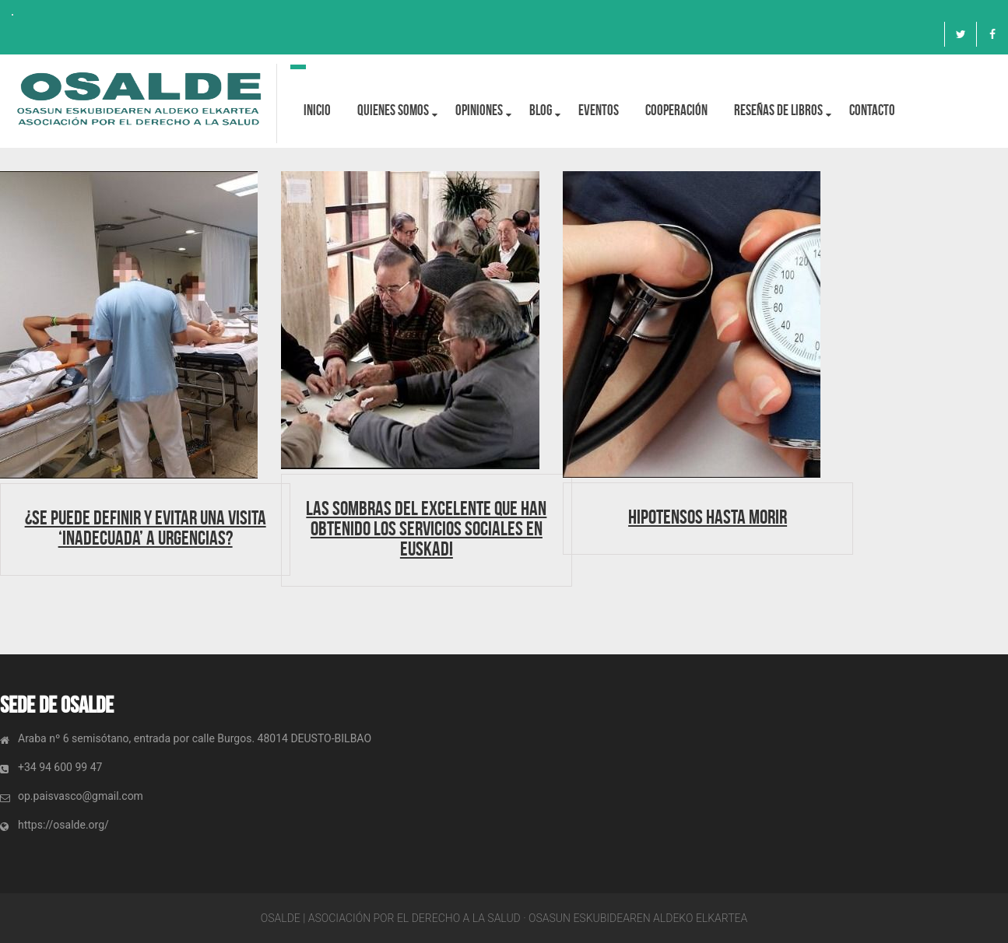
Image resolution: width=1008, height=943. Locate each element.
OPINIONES (479, 110)
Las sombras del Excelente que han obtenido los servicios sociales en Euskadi (426, 528)
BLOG (540, 110)
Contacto (872, 110)
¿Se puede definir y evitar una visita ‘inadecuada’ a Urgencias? (145, 528)
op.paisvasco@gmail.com (80, 796)
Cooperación (676, 110)
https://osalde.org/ (63, 825)
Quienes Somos (393, 110)
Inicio (317, 110)
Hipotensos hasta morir (707, 517)
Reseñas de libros (778, 110)
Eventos (598, 110)
